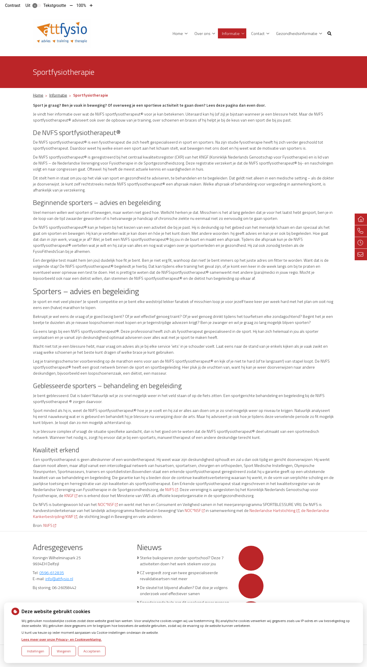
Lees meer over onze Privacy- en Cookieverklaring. (62, 639)
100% (81, 5)
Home (178, 33)
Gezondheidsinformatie (296, 33)
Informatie (231, 33)
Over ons (202, 33)
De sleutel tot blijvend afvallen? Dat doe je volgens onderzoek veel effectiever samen (184, 590)
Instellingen (35, 651)
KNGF (70, 495)
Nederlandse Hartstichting (274, 510)
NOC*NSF (108, 504)
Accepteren (91, 651)
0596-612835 (51, 573)
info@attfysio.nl (59, 579)
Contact (258, 33)
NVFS (171, 489)
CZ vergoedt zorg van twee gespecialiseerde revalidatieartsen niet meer (179, 576)
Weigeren (64, 651)
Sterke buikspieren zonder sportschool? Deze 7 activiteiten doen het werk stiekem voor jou (182, 561)
